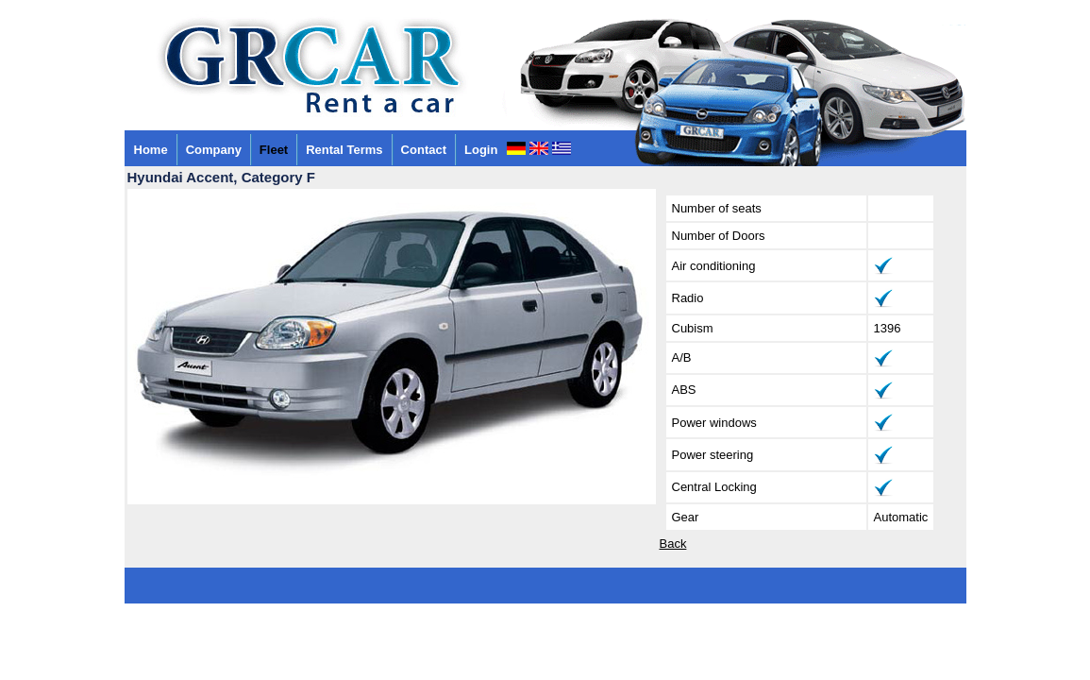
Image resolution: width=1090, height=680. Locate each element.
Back (673, 543)
